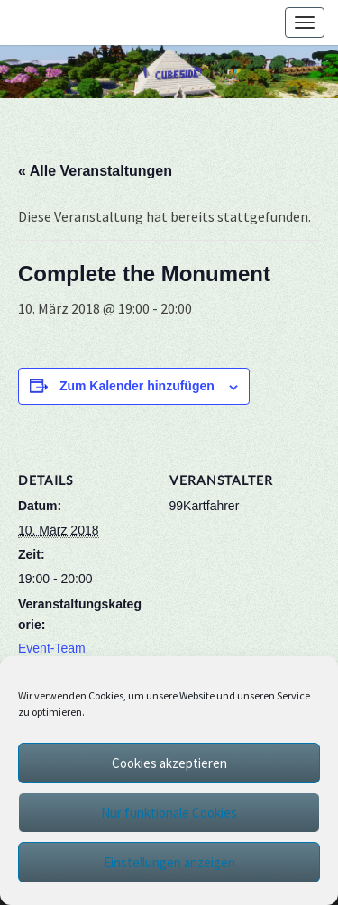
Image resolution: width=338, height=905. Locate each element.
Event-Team (52, 648)
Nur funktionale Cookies (169, 812)
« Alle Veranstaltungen (95, 170)
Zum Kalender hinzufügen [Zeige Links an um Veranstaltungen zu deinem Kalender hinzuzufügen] (137, 386)
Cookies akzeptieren (169, 763)
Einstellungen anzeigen (169, 862)
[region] (169, 71)
